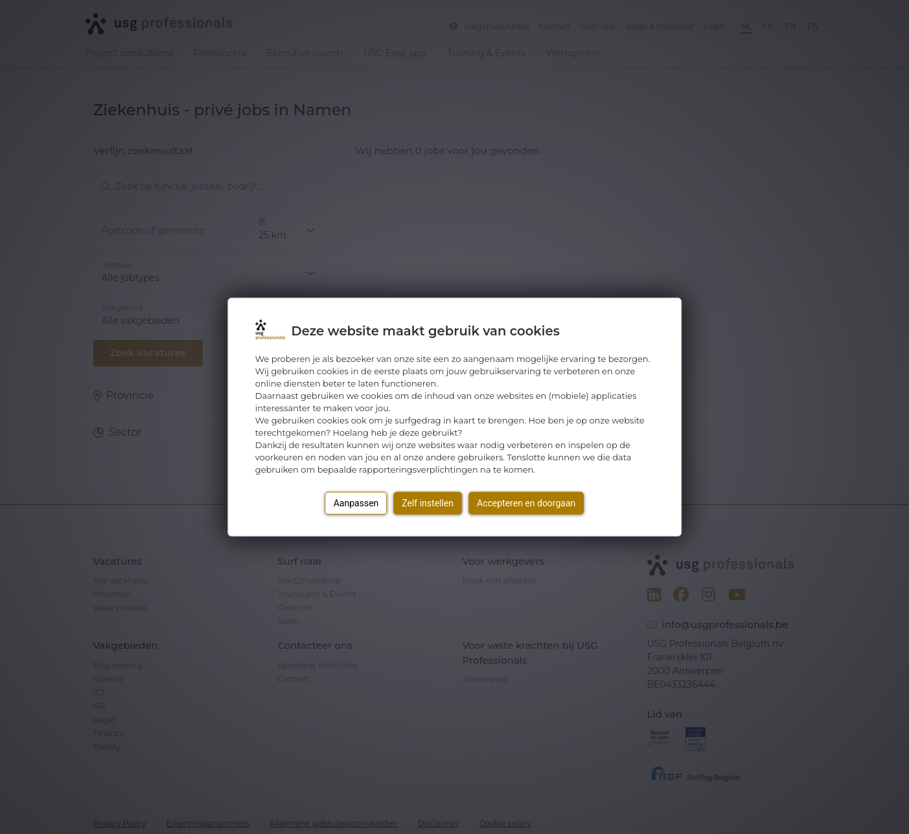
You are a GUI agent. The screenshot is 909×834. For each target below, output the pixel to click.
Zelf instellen (428, 502)
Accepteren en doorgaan (526, 502)
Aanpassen (356, 502)
